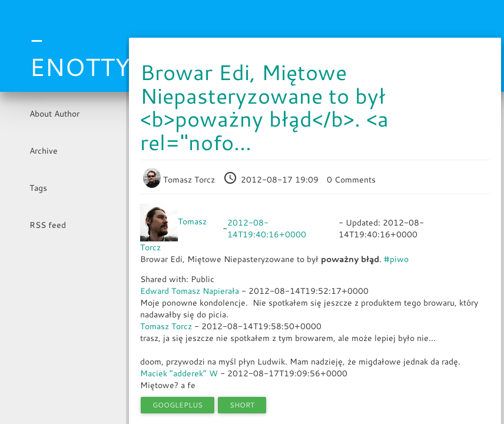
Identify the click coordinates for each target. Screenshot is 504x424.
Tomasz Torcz (180, 180)
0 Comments (351, 180)
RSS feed (47, 225)
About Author (54, 114)
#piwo (396, 259)
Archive (43, 151)
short (242, 405)
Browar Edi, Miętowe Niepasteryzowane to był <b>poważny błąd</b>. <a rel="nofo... (264, 107)
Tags (38, 188)
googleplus (177, 405)
